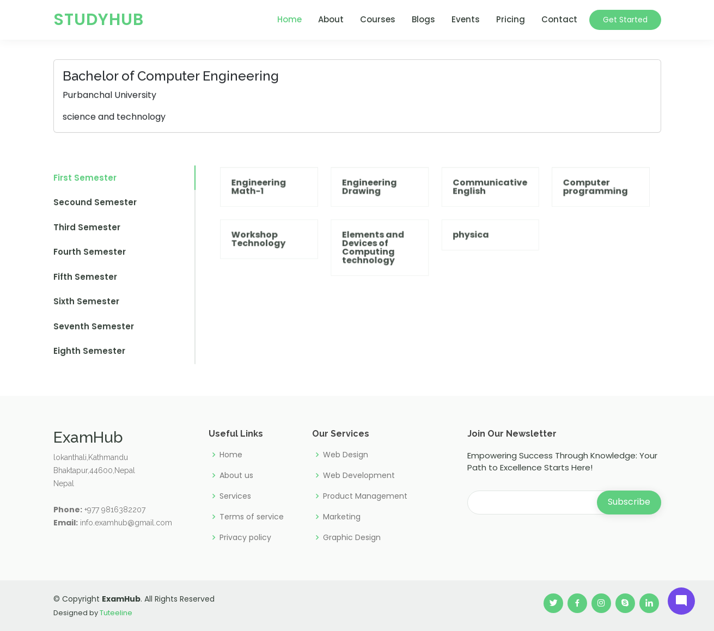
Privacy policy (245, 537)
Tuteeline (116, 613)
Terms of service (251, 516)
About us (236, 475)
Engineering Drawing (373, 200)
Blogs (423, 19)
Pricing (510, 19)
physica (468, 245)
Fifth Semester (85, 282)
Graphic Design (352, 537)
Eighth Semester (89, 357)
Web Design (345, 454)
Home (289, 19)
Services (235, 496)
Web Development (359, 475)
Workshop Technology (271, 249)
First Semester (85, 183)
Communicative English (485, 200)
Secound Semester (95, 208)
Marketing (342, 516)
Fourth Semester (89, 258)
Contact (559, 19)
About (331, 19)
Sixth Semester (86, 307)
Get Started (625, 19)
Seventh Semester (93, 332)
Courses (377, 19)
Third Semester (86, 232)
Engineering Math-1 (271, 200)
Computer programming (583, 200)
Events (465, 19)
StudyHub (98, 19)
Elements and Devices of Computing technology (377, 257)
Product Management (365, 496)
